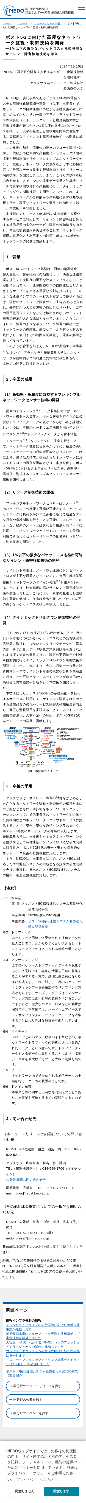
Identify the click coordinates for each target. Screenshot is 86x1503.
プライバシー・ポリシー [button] (37, 1479)
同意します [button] (61, 1491)
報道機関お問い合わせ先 (26, 1179)
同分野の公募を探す (27, 1399)
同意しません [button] (24, 1491)
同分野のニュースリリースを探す (37, 1386)
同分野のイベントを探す (31, 1413)
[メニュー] (81, 7)
